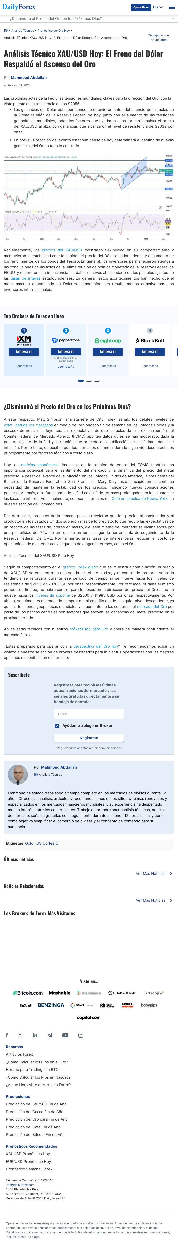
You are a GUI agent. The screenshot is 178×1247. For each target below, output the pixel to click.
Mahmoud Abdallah (59, 767)
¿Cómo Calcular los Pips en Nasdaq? (38, 1077)
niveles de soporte (53, 595)
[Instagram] (81, 1035)
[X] (20, 1035)
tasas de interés (26, 278)
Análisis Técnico (23, 30)
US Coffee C (47, 843)
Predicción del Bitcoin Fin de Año (35, 1134)
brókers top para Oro (89, 629)
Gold (29, 843)
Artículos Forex (19, 1054)
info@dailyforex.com (20, 1185)
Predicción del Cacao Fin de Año (35, 1111)
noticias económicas (40, 464)
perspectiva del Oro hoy (96, 646)
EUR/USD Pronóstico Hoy (28, 1161)
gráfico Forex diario (80, 567)
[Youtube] (65, 1035)
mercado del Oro (152, 606)
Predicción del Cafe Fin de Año (33, 1127)
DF (6, 31)
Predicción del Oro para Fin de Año (37, 1119)
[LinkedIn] (35, 1035)
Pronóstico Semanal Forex (29, 1169)
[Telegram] (49, 1035)
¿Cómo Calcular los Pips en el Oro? (37, 1062)
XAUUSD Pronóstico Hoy (28, 1153)
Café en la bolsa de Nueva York (140, 498)
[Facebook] (7, 1035)
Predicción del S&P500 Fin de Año (36, 1104)
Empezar (24, 351)
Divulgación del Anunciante (159, 37)
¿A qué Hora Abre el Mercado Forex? (38, 1084)
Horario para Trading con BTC (32, 1069)
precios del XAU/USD (62, 250)
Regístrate (89, 738)
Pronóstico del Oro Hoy (54, 30)
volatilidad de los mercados (28, 425)
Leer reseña (24, 366)
